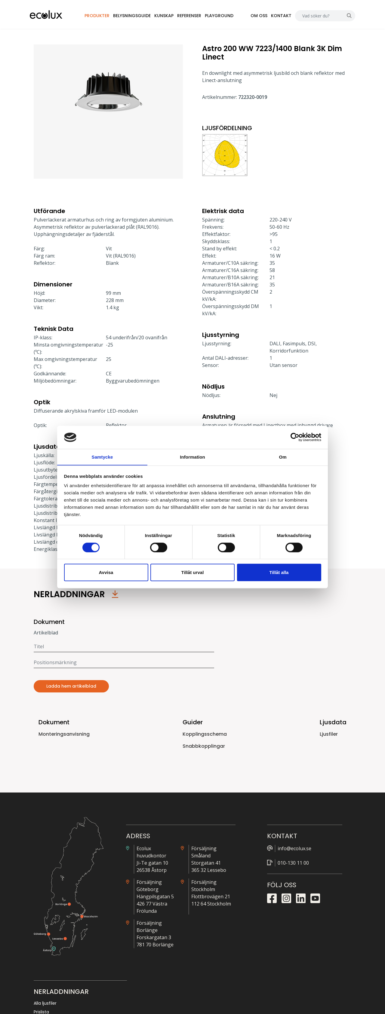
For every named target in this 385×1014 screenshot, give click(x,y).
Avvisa (106, 572)
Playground (225, 16)
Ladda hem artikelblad (71, 688)
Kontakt (277, 16)
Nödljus (289, 895)
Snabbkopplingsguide (304, 886)
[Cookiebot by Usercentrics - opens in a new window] (295, 437)
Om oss (255, 16)
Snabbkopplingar (204, 747)
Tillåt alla (279, 572)
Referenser (195, 16)
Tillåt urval (192, 572)
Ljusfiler (329, 735)
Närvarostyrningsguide (305, 869)
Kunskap (170, 16)
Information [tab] (192, 456)
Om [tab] (282, 456)
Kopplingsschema (205, 735)
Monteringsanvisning (64, 735)
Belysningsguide (138, 16)
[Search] (315, 16)
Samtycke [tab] (102, 456)
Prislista (289, 860)
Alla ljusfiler (293, 851)
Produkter (103, 16)
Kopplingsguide (297, 877)
